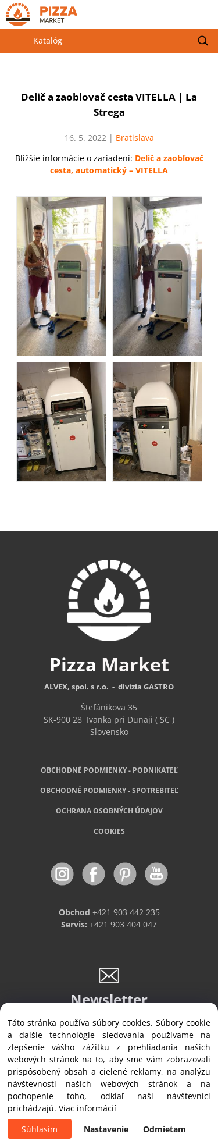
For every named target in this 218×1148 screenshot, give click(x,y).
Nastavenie (106, 1129)
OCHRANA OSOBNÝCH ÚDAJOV (109, 811)
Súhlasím (40, 1129)
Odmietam (164, 1129)
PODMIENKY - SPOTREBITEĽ (109, 790)
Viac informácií (87, 1108)
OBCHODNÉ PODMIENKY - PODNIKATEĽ (109, 770)
